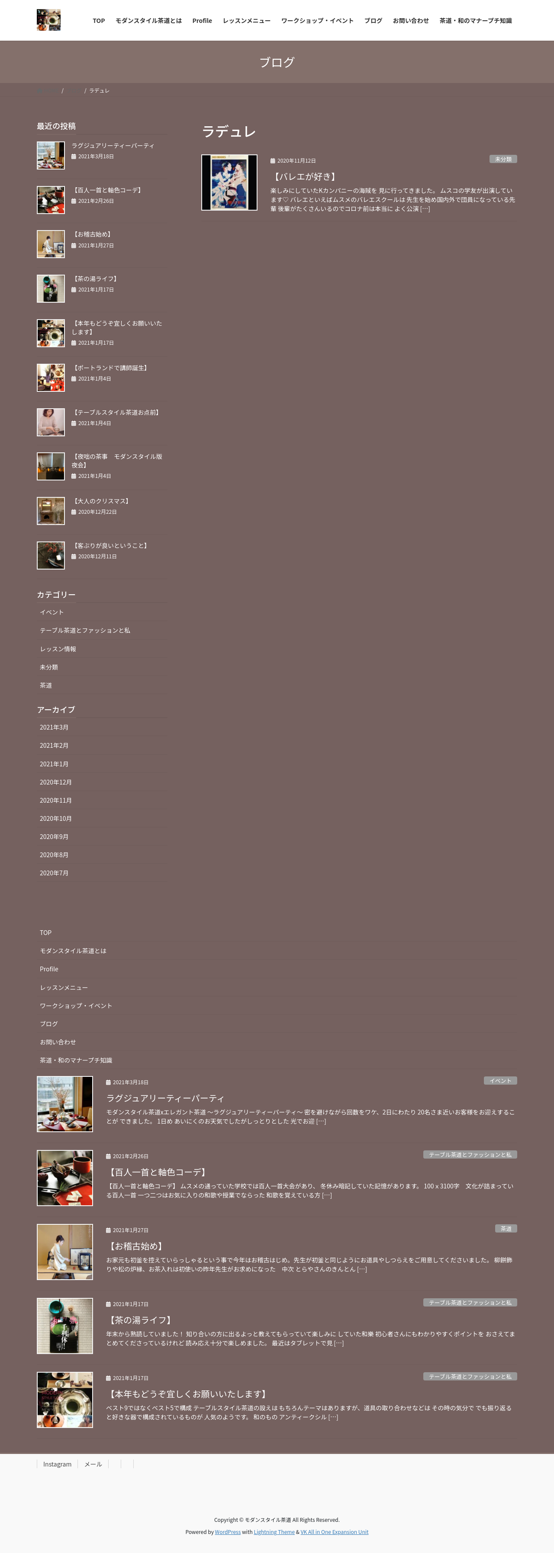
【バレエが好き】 (305, 176)
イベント (52, 612)
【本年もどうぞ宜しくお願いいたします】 (116, 327)
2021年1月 (54, 763)
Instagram (57, 1464)
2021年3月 (54, 727)
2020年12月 (56, 782)
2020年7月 (54, 872)
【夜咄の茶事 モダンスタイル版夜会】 (116, 460)
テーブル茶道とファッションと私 (85, 630)
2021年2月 (54, 745)
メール (93, 1464)
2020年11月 (56, 800)
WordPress (228, 1531)
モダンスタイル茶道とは (73, 950)
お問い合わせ (58, 1041)
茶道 (46, 685)
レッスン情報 (58, 648)
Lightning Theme (274, 1531)
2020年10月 (56, 818)
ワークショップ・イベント (76, 1005)
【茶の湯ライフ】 (95, 278)
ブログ (49, 1023)
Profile (49, 968)
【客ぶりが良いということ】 (110, 545)
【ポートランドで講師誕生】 (110, 367)
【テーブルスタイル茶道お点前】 (116, 412)
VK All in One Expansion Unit (335, 1531)
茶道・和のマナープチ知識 (76, 1060)
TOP (46, 932)
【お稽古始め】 (92, 234)
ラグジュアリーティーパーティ (113, 145)
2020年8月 (54, 854)
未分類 (503, 159)
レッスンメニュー (64, 987)
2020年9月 (54, 836)
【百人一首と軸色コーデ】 (107, 190)
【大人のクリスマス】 (101, 500)
